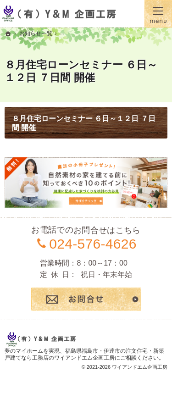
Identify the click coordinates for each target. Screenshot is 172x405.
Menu (158, 14)
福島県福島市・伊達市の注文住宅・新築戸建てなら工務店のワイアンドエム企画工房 (84, 354)
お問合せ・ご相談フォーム (86, 299)
